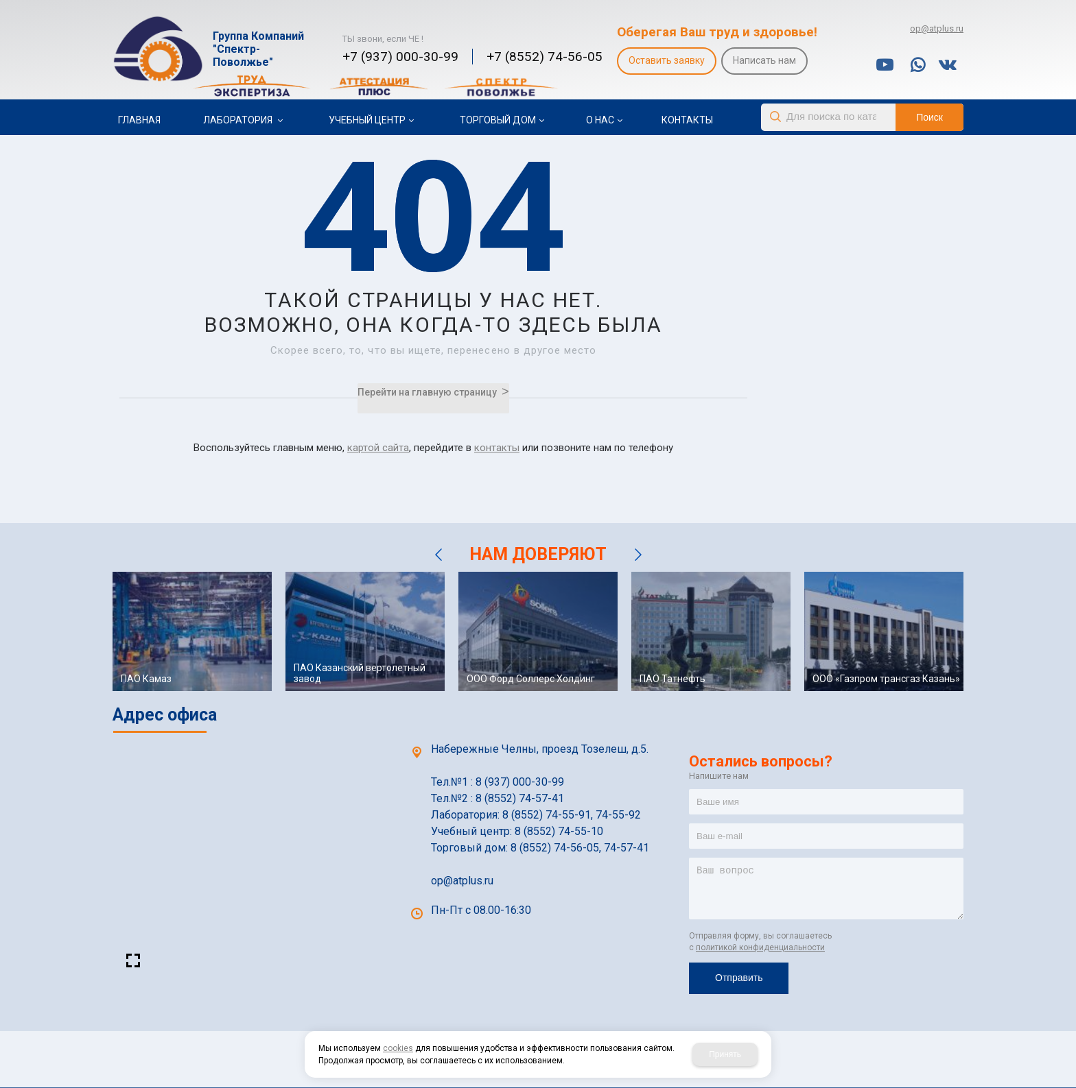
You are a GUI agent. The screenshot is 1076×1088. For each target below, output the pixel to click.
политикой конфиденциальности (760, 947)
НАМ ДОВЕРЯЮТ (538, 554)
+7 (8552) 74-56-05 (545, 56)
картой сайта (378, 448)
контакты (496, 448)
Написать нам (764, 60)
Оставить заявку (667, 60)
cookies (398, 1048)
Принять (725, 1054)
